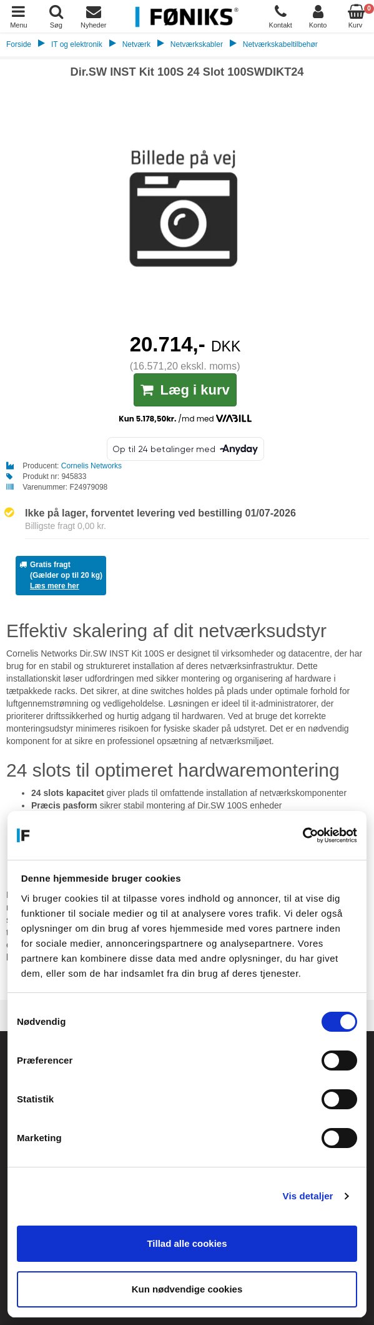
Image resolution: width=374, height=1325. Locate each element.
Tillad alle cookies (187, 1243)
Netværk (136, 44)
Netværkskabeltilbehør (280, 44)
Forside (18, 44)
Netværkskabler (196, 44)
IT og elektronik (76, 44)
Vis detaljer (308, 1196)
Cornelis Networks (91, 465)
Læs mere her (54, 586)
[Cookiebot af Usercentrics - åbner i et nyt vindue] (302, 835)
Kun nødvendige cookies (187, 1289)
